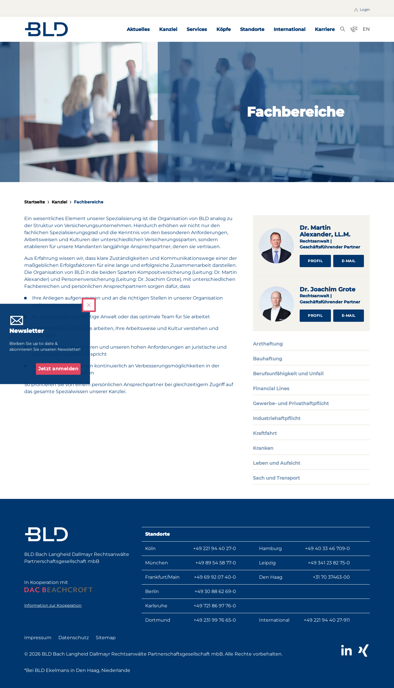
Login (361, 9)
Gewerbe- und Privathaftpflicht (291, 403)
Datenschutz (73, 637)
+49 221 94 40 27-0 (214, 548)
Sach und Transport (276, 478)
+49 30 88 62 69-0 (215, 591)
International (290, 29)
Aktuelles (138, 29)
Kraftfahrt (265, 433)
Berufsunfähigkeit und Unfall (288, 373)
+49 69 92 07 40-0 (215, 577)
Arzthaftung (268, 344)
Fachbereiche (88, 202)
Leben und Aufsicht (276, 463)
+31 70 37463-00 (331, 577)
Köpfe (223, 29)
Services (197, 29)
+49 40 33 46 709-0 (327, 548)
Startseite (34, 202)
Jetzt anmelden (58, 369)
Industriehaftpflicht (277, 418)
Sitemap (106, 637)
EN (366, 29)
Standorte (252, 29)
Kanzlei (168, 29)
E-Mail (348, 261)
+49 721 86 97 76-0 (215, 606)
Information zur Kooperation (52, 605)
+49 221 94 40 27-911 (327, 620)
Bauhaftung (267, 359)
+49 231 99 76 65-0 (215, 620)
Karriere (325, 29)
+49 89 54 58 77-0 (215, 563)
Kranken (263, 448)
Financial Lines (271, 388)
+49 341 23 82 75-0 (329, 563)
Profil (315, 261)
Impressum (37, 637)
